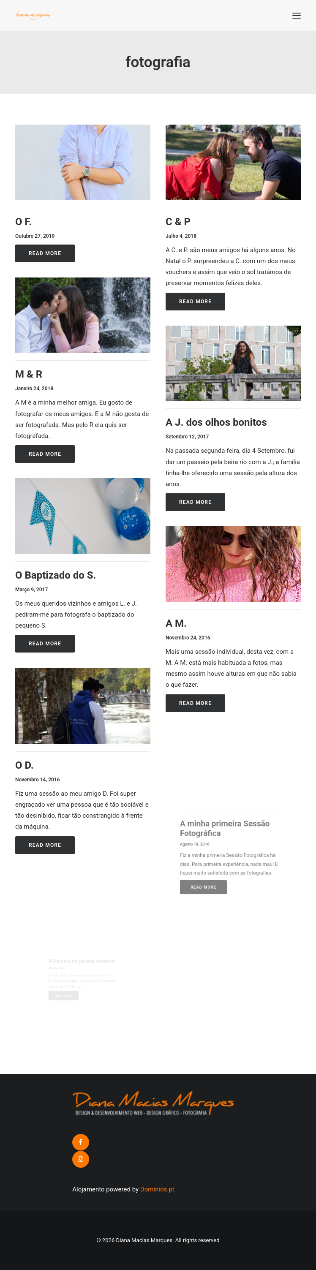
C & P (178, 222)
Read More (45, 253)
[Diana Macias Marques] (33, 15)
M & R (28, 374)
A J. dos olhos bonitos (224, 420)
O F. (23, 222)
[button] (296, 15)
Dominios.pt (157, 1189)
